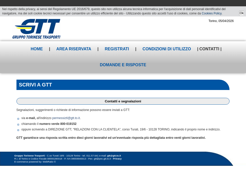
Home (37, 49)
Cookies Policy (211, 13)
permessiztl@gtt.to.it (66, 118)
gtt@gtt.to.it (114, 155)
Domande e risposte (123, 65)
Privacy (117, 158)
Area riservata (73, 49)
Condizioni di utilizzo (167, 49)
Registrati (117, 49)
